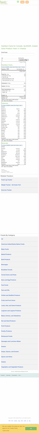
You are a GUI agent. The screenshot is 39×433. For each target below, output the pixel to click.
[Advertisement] (19, 24)
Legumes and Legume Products (11, 310)
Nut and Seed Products (8, 321)
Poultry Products (6, 331)
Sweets (3, 362)
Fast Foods (4, 285)
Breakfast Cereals (6, 269)
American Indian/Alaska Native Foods (12, 244)
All (2, 239)
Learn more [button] (6, 430)
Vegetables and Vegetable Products (12, 367)
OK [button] (31, 428)
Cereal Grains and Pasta (8, 274)
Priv (12, 420)
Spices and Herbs (6, 356)
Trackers (3, 375)
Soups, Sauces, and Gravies (10, 351)
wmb (25, 420)
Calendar (8, 375)
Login (22, 2)
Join (27, 2)
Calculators (14, 375)
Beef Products (5, 259)
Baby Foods (5, 249)
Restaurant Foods (6, 336)
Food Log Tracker (6, 180)
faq (29, 420)
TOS (9, 420)
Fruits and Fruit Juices (8, 300)
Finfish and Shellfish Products (10, 295)
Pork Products (5, 326)
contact (15, 420)
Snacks (3, 346)
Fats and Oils (5, 290)
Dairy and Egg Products (8, 280)
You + (19, 375)
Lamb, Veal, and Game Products (11, 305)
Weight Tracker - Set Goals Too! (11, 185)
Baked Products (6, 254)
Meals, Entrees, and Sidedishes (11, 315)
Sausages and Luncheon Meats (11, 341)
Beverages (4, 264)
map (19, 420)
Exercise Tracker (6, 190)
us (27, 420)
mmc (22, 420)
